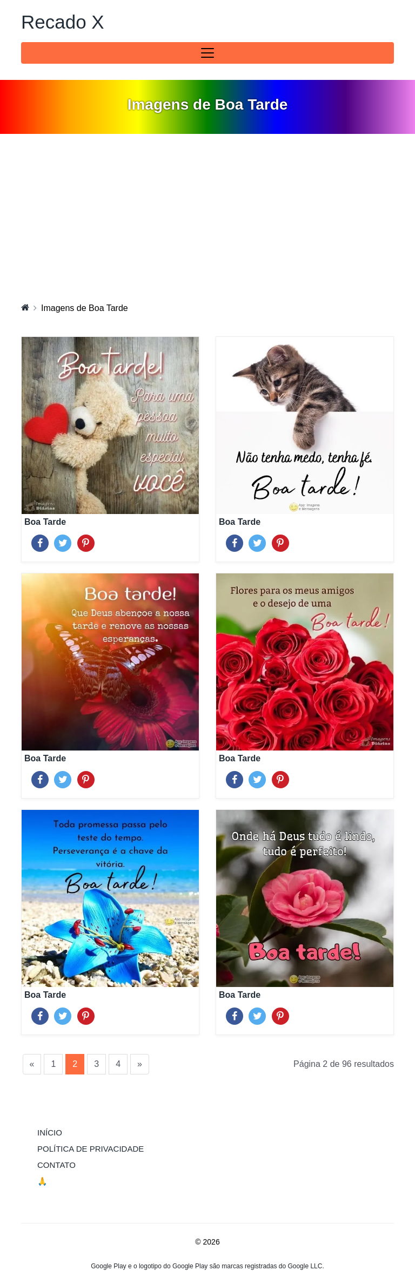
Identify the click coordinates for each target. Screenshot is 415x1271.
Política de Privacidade (90, 1148)
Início (71, 1131)
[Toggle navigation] (207, 53)
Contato (56, 1164)
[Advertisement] (207, 214)
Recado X (62, 21)
